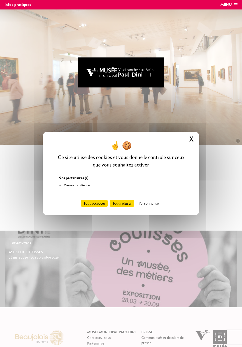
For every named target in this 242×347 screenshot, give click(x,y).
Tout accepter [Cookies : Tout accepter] (94, 203)
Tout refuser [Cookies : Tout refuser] (122, 203)
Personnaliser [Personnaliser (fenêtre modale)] (149, 203)
